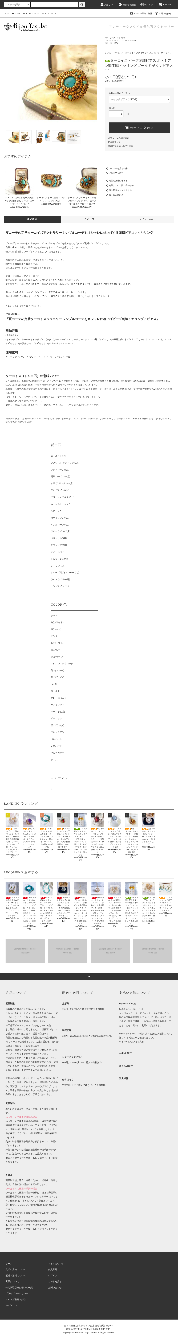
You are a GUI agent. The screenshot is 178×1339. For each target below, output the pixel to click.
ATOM (14, 1305)
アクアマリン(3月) (60, 469)
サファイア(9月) (59, 545)
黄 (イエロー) (57, 670)
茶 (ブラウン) (57, 677)
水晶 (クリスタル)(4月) (62, 483)
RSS (7, 1305)
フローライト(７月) (60, 531)
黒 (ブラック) (57, 725)
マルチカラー (57, 752)
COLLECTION (30, 13)
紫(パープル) (57, 643)
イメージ (89, 219)
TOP (7, 13)
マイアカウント (56, 1263)
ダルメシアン (57, 732)
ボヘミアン (114, 43)
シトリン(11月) (58, 565)
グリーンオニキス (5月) (62, 497)
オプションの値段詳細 (118, 138)
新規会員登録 (127, 4)
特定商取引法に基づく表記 (120, 145)
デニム (54, 759)
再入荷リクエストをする (118, 190)
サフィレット (57, 704)
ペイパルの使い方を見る (131, 1041)
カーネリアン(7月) (60, 517)
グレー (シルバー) (59, 698)
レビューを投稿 (114, 172)
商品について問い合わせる (119, 185)
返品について (114, 142)
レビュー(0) (146, 219)
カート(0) (165, 4)
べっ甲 (54, 684)
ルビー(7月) (56, 511)
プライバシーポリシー (17, 1293)
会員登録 (52, 1269)
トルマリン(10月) (59, 558)
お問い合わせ (162, 13)
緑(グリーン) (57, 656)
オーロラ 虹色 (58, 711)
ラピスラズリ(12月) (60, 579)
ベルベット (56, 739)
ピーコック (56, 718)
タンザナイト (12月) (60, 586)
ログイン (146, 4)
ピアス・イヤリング (118, 38)
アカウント (107, 4)
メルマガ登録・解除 (140, 13)
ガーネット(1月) (59, 456)
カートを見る (55, 1281)
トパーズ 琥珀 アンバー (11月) (65, 572)
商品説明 (32, 219)
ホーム (9, 1263)
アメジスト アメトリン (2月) (65, 462)
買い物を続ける (114, 195)
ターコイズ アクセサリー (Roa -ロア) (124, 40)
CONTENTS (48, 13)
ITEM (15, 13)
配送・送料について (16, 1275)
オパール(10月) (58, 552)
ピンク (54, 636)
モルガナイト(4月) (60, 490)
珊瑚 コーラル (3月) (60, 476)
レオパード (56, 746)
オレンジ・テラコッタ (62, 663)
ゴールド (55, 691)
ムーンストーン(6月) (61, 504)
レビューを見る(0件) (116, 168)
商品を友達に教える (116, 180)
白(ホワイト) (57, 622)
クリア (54, 615)
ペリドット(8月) (59, 538)
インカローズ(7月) (60, 524)
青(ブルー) (56, 649)
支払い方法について (16, 1269)
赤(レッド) (56, 629)
